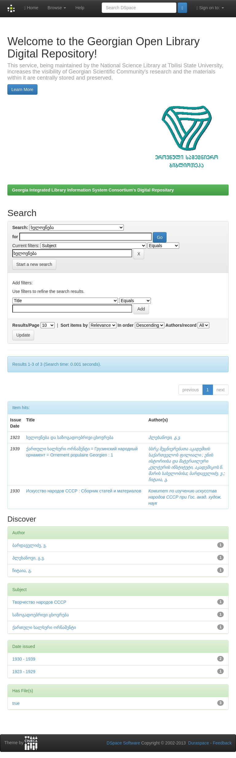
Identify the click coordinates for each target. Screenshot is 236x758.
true (16, 703)
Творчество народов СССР (39, 602)
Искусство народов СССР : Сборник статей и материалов (83, 490)
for (15, 236)
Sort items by (74, 325)
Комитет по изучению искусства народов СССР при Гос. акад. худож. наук (185, 497)
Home (31, 7)
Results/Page (25, 325)
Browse (57, 7)
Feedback (222, 742)
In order (126, 325)
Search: (20, 227)
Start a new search (34, 264)
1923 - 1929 (23, 671)
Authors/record (180, 325)
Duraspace (198, 742)
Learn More (22, 89)
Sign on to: (210, 7)
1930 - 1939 (23, 659)
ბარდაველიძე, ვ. (206, 473)
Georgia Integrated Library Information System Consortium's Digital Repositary (93, 190)
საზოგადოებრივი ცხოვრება (40, 614)
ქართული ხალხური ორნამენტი (44, 627)
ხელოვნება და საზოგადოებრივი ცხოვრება (70, 437)
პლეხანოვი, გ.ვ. (164, 437)
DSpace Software (123, 742)
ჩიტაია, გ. (158, 479)
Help (79, 7)
